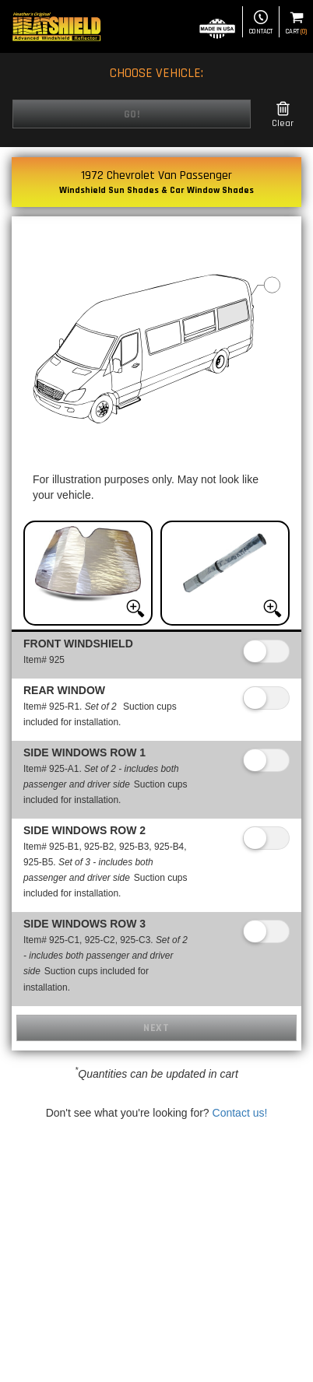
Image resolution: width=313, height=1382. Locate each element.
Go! (132, 114)
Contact (261, 23)
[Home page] (56, 26)
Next (156, 1028)
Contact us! (240, 1113)
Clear (283, 114)
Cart (296, 23)
